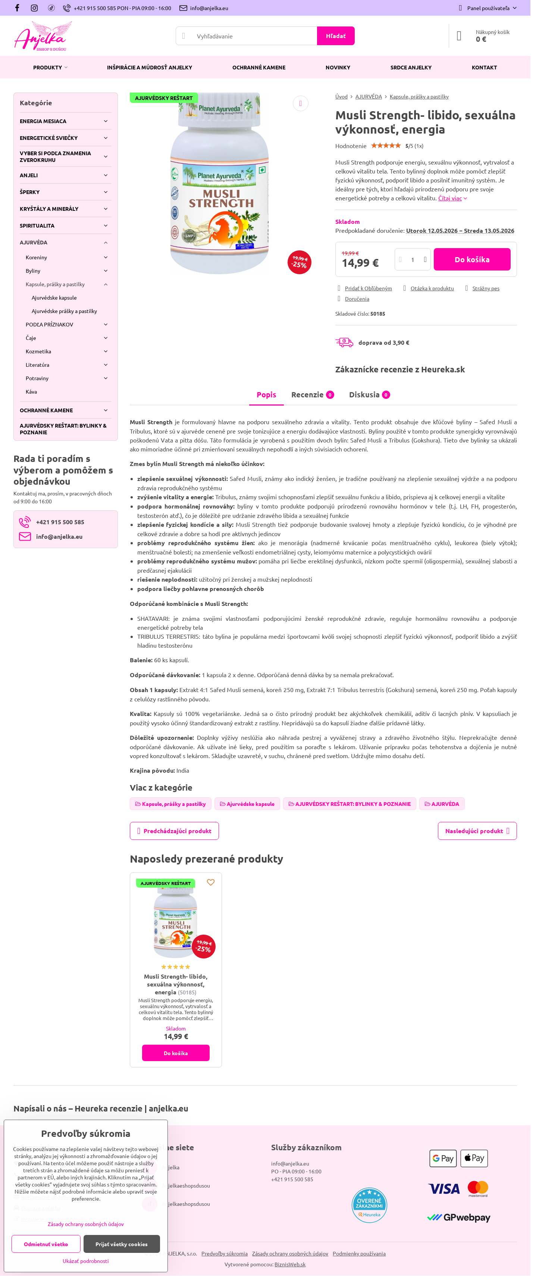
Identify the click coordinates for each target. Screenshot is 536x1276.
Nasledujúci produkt (477, 830)
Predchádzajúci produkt (174, 830)
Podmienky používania (359, 1253)
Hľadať (336, 36)
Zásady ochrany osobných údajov (290, 1253)
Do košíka (472, 259)
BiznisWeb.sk (290, 1264)
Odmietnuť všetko (46, 1244)
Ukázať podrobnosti (86, 1260)
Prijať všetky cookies (121, 1244)
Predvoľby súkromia (224, 1253)
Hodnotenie (351, 145)
